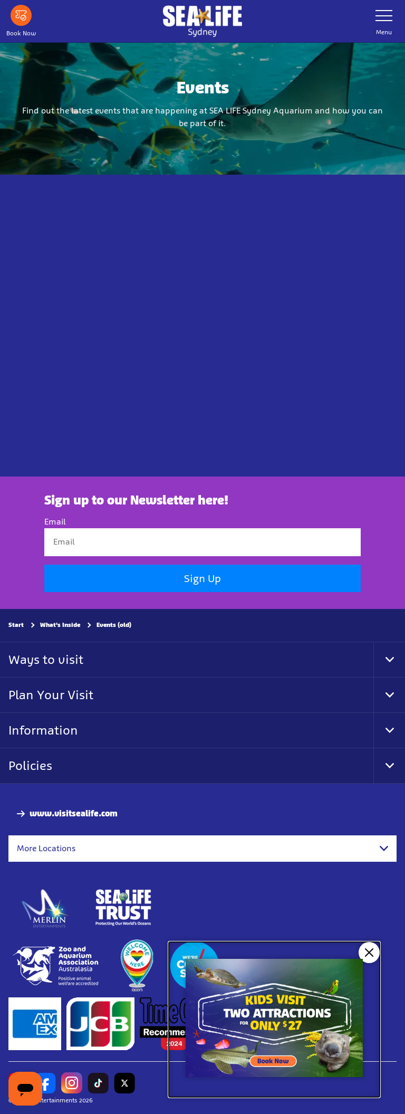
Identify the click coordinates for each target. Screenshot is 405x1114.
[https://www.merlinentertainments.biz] (45, 908)
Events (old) (114, 625)
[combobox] (202, 848)
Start (16, 625)
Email (55, 522)
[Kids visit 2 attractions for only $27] (274, 1019)
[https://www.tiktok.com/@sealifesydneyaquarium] (98, 1083)
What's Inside (60, 625)
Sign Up (202, 578)
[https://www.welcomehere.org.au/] (136, 966)
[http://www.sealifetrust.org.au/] (123, 908)
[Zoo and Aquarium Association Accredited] (56, 966)
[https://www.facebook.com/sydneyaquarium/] (45, 1083)
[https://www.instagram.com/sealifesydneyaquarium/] (71, 1083)
